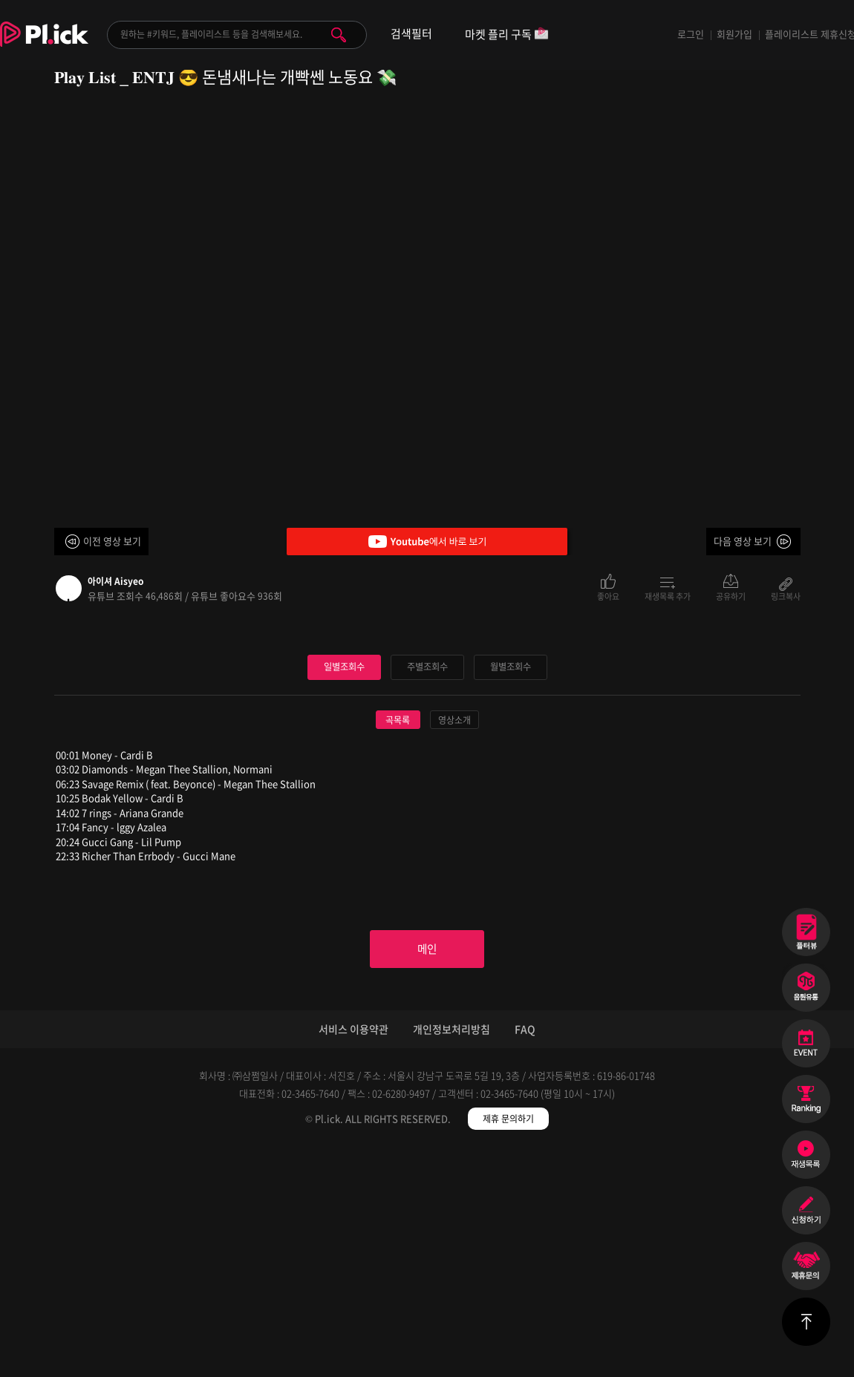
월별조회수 (510, 890)
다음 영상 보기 (743, 541)
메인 (427, 1174)
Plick (44, 45)
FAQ (525, 1257)
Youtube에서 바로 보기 (427, 541)
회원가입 (734, 34)
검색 (338, 35)
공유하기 (731, 595)
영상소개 (454, 942)
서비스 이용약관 (353, 1257)
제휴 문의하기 (508, 1347)
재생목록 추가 (668, 595)
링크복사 (786, 595)
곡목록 (397, 942)
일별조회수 (344, 890)
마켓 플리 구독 (507, 35)
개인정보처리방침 (451, 1257)
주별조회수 (427, 890)
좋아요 (608, 595)
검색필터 (411, 33)
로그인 (690, 34)
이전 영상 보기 (112, 541)
